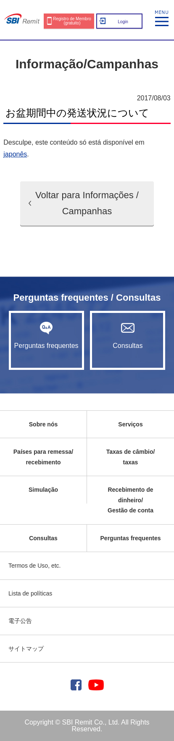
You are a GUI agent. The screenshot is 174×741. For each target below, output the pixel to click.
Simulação (43, 489)
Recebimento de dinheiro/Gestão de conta (130, 500)
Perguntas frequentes (46, 335)
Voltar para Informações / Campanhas (87, 203)
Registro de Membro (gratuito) (72, 20)
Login (123, 21)
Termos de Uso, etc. (34, 565)
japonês (15, 154)
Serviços (130, 424)
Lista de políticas (30, 593)
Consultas (127, 335)
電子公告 (20, 620)
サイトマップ (26, 648)
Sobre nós (43, 424)
